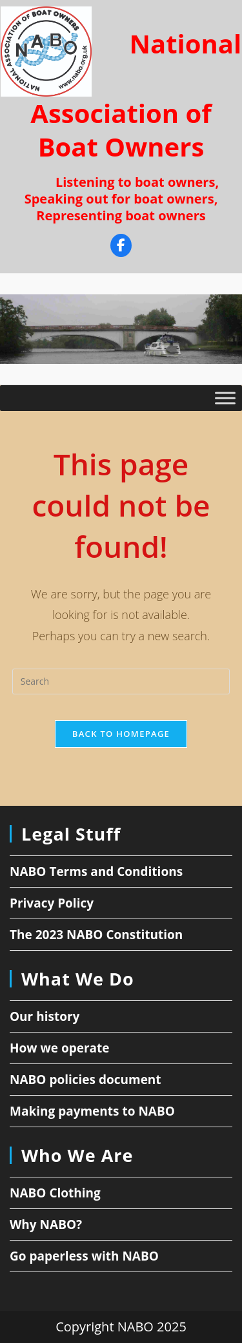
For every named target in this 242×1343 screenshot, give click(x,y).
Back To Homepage (121, 733)
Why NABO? (46, 1224)
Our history (44, 1016)
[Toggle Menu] (225, 398)
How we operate (60, 1048)
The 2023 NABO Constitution (96, 934)
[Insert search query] (121, 681)
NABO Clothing (55, 1193)
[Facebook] (121, 247)
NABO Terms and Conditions (96, 871)
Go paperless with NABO (84, 1256)
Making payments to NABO (92, 1111)
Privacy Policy (52, 903)
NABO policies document (85, 1079)
